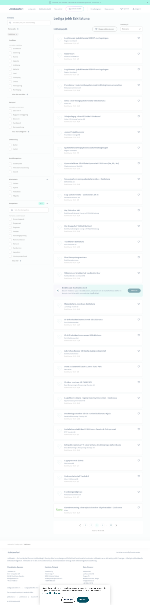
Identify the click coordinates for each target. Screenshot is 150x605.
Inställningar (68, 600)
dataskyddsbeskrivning (51, 593)
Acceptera (82, 600)
